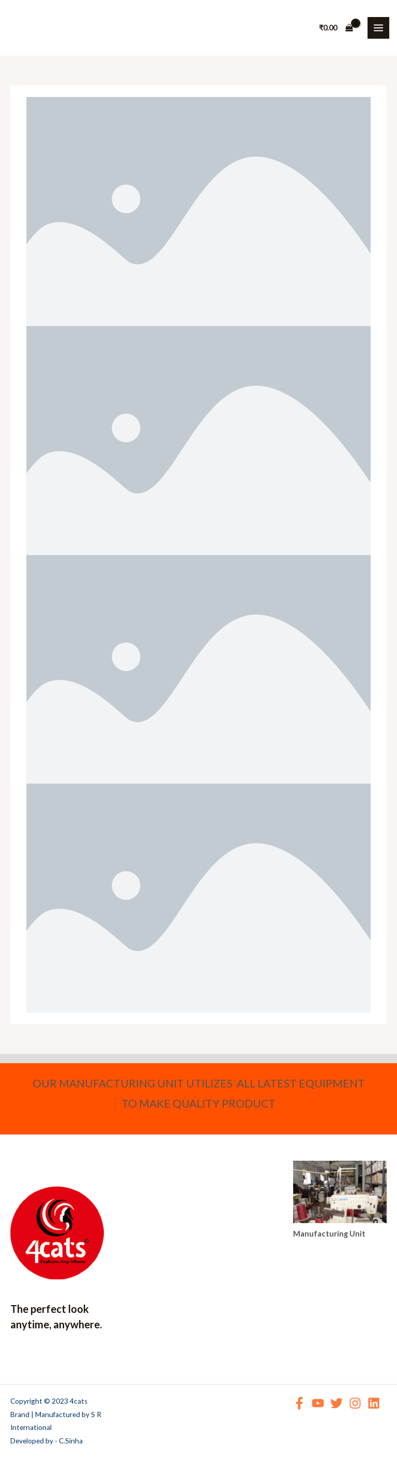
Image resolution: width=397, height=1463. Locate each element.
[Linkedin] (374, 1403)
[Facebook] (299, 1403)
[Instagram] (355, 1403)
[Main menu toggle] (378, 28)
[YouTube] (318, 1403)
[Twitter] (336, 1403)
